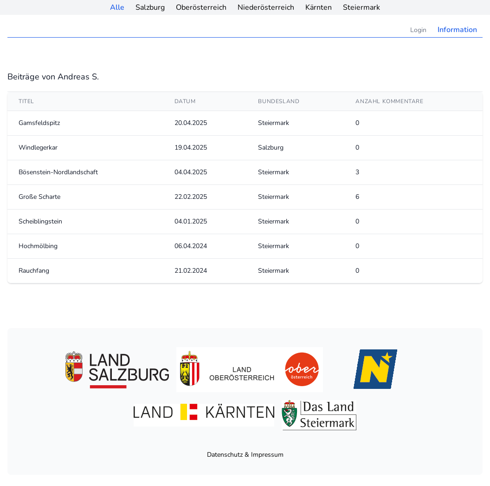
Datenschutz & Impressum (245, 454)
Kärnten (318, 7)
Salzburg (150, 7)
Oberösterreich (201, 7)
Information (457, 30)
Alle (117, 7)
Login (418, 30)
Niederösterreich (266, 7)
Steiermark (361, 7)
